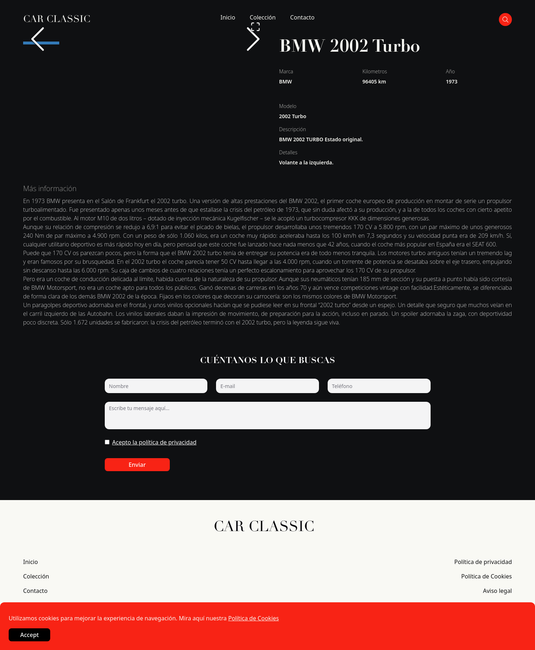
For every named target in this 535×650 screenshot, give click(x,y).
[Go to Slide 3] (115, 43)
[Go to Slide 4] (152, 43)
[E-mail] (267, 386)
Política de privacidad (483, 562)
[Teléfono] (379, 386)
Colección (36, 576)
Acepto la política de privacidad (154, 442)
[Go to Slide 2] (78, 43)
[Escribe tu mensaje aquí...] (267, 415)
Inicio (227, 17)
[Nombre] (156, 386)
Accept (29, 635)
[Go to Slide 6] (225, 43)
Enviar (137, 465)
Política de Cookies (486, 576)
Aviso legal (497, 591)
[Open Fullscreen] (255, 26)
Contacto (302, 17)
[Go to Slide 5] (189, 43)
